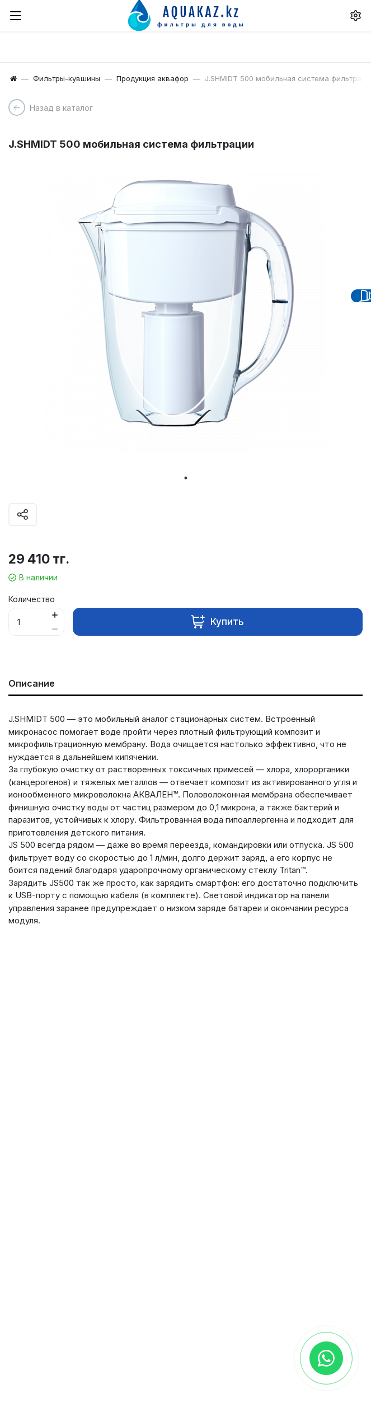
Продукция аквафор (152, 78)
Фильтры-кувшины (66, 78)
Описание (31, 683)
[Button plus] (54, 615)
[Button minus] (54, 629)
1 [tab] (185, 478)
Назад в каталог (61, 107)
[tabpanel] (185, 313)
